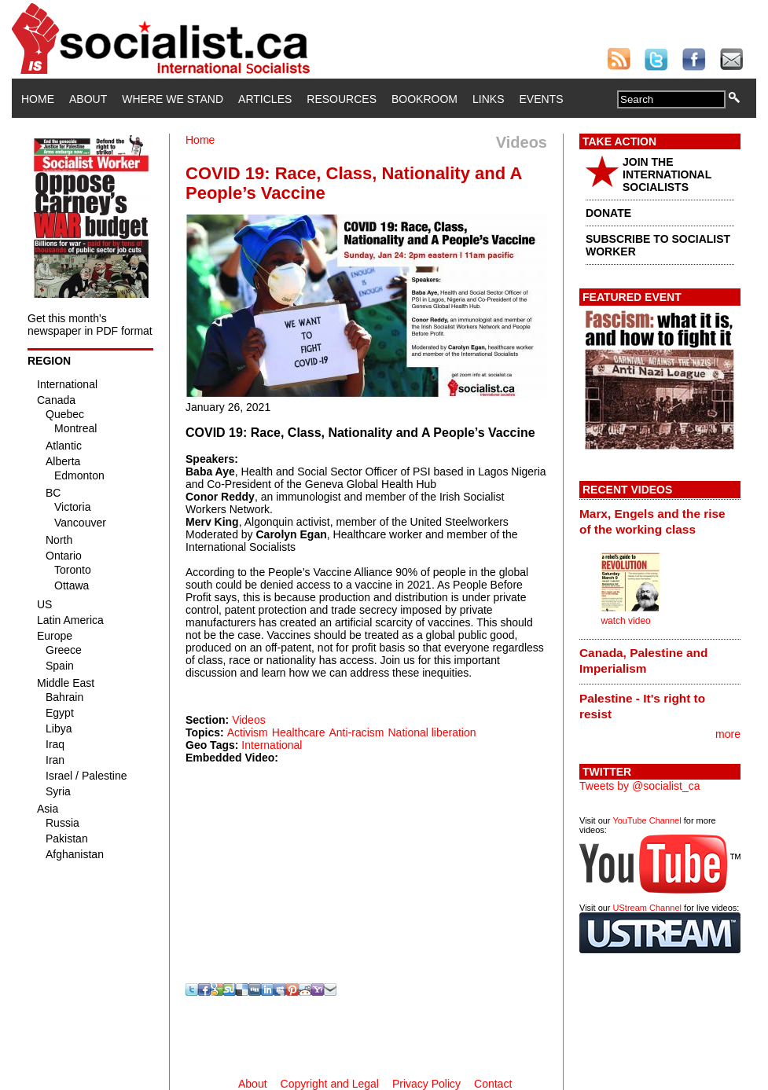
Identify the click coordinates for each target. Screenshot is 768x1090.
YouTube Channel (646, 820)
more (727, 734)
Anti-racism (356, 732)
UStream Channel (647, 907)
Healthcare (298, 732)
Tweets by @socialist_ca (639, 786)
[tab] (659, 521)
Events (541, 99)
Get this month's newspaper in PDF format (90, 324)
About (88, 99)
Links (488, 99)
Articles (265, 99)
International (271, 745)
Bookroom (424, 99)
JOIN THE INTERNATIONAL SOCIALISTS (667, 174)
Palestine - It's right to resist (642, 706)
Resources (342, 99)
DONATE (608, 213)
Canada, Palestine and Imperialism (643, 660)
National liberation (432, 732)
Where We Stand (172, 99)
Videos (249, 720)
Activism (247, 732)
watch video (625, 620)
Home (37, 99)
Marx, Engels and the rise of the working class (652, 521)
